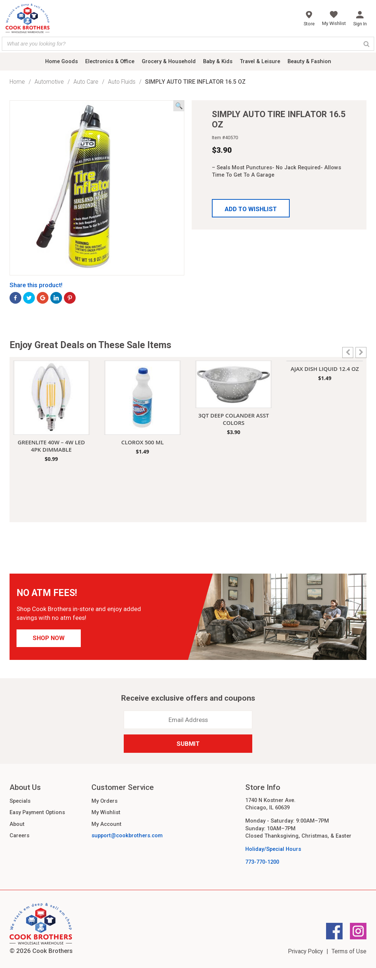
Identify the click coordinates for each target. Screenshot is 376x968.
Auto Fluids (121, 81)
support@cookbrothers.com (127, 835)
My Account (106, 824)
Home (17, 81)
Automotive (49, 81)
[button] (251, 208)
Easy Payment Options (37, 812)
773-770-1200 (262, 862)
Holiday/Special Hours (273, 849)
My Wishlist (105, 812)
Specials (20, 801)
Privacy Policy (305, 951)
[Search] (366, 43)
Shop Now (49, 638)
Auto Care (85, 81)
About (17, 824)
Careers (19, 835)
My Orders (104, 801)
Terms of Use (349, 951)
